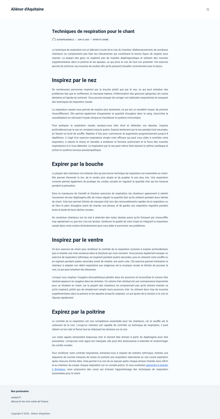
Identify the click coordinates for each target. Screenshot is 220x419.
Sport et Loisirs (100, 40)
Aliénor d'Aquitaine (27, 9)
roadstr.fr (16, 397)
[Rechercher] (208, 9)
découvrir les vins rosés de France (29, 401)
